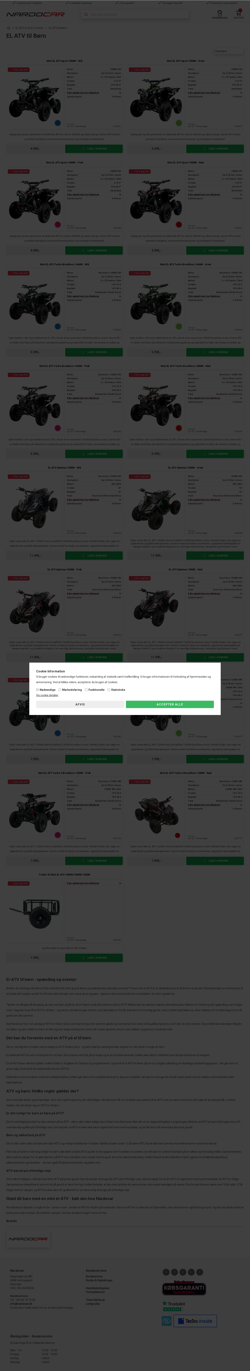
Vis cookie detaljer (47, 695)
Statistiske (118, 689)
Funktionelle (96, 689)
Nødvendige (47, 689)
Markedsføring (72, 689)
